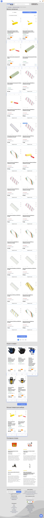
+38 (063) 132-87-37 (34, 3)
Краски (14, 504)
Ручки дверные (14, 510)
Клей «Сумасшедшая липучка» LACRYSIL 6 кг (13, 451)
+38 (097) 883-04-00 (34, 4)
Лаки (14, 505)
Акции (30, 512)
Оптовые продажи (30, 510)
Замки (14, 508)
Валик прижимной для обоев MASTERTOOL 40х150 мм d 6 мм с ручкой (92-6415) (28, 31)
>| (25, 339)
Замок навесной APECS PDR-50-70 (13, 472)
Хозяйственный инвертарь (14, 511)
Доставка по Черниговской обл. (30, 507)
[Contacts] (40, 1)
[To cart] (20, 39)
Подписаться (19, 491)
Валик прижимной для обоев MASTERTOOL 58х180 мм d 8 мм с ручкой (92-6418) (13, 31)
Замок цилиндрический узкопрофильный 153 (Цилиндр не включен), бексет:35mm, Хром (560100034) (29, 473)
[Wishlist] (20, 20)
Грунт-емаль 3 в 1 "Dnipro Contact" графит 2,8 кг (29, 451)
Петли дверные (14, 509)
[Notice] (30, 91)
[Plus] (19, 42)
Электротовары (14, 512)
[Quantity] (11, 374)
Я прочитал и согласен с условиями (14, 494)
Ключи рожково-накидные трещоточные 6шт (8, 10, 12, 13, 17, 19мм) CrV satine (22, 389)
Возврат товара (30, 509)
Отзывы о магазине (30, 508)
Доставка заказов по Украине (30, 506)
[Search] (16, 4)
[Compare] (20, 21)
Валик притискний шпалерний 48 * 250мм (21, 422)
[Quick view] (20, 18)
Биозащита (14, 506)
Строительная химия (14, 507)
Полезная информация (30, 504)
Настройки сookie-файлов (30, 505)
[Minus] (10, 42)
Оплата (30, 511)
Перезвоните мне (14, 499)
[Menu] (1, 1)
